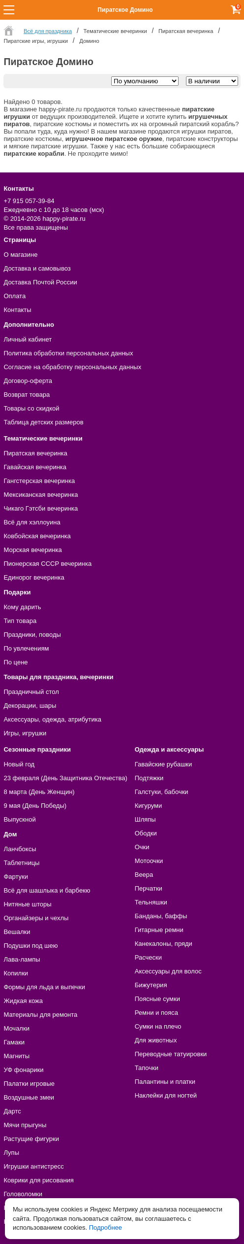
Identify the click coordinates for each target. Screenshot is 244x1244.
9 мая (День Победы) (34, 805)
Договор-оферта (27, 380)
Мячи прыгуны (24, 1125)
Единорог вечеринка (33, 577)
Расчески (148, 957)
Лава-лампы (21, 959)
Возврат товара (26, 394)
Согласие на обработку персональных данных (72, 367)
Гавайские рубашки (163, 764)
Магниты (16, 1056)
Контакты (17, 309)
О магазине (20, 254)
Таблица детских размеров (43, 422)
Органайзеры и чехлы (35, 918)
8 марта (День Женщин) (38, 791)
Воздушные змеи (28, 1097)
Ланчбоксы (19, 849)
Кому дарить (22, 607)
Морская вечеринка (32, 549)
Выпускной (19, 819)
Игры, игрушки (24, 733)
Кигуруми (148, 805)
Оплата (14, 296)
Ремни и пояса (156, 1012)
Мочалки (16, 1028)
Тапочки (146, 1067)
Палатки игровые (29, 1083)
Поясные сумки (157, 998)
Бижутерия (151, 985)
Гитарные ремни (159, 929)
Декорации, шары (29, 705)
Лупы (11, 1152)
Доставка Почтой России (40, 282)
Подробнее (105, 1227)
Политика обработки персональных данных (68, 353)
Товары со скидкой (31, 408)
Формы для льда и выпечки (44, 987)
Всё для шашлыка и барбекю (46, 890)
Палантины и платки (165, 1081)
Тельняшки (151, 902)
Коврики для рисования (38, 1180)
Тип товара (19, 620)
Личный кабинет (27, 339)
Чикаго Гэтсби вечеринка (40, 508)
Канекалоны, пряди (163, 943)
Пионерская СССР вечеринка (47, 563)
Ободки (146, 833)
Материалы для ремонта (40, 1014)
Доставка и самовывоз (36, 268)
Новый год (18, 764)
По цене (15, 662)
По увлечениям (26, 648)
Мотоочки (149, 860)
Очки (142, 847)
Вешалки (16, 931)
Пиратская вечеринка (35, 453)
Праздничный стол (31, 691)
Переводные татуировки (171, 1054)
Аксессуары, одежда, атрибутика (52, 719)
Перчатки (148, 888)
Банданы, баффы (161, 916)
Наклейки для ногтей (166, 1095)
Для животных (156, 1040)
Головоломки (22, 1194)
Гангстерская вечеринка (39, 480)
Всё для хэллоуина (31, 522)
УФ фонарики (23, 1069)
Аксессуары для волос (168, 971)
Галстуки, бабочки (161, 791)
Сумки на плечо (158, 1026)
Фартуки (15, 876)
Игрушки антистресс (33, 1166)
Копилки (15, 973)
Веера (144, 874)
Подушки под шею (30, 945)
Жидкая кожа (23, 1000)
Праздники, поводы (32, 634)
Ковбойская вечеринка (36, 536)
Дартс (12, 1111)
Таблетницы (21, 862)
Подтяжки (149, 778)
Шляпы (145, 819)
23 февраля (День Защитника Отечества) (65, 778)
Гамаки (14, 1042)
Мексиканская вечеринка (40, 494)
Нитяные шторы (27, 904)
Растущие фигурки (31, 1138)
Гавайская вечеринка (34, 467)
